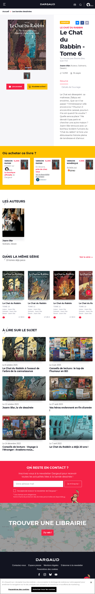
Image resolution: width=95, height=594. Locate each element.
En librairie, (41, 169)
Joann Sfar (65, 65)
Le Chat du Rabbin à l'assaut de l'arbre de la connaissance (20, 369)
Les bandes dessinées (22, 11)
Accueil (5, 11)
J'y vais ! (47, 532)
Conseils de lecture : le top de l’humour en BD (66, 369)
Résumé (64, 81)
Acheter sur (72, 169)
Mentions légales (51, 565)
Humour (65, 22)
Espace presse (34, 565)
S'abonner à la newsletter (72, 565)
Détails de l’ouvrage (71, 87)
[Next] (88, 292)
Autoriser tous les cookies (44, 591)
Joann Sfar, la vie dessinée (17, 407)
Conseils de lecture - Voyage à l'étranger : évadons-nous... (20, 448)
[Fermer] (91, 584)
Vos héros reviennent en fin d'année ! (70, 409)
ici (64, 497)
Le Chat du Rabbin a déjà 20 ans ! (68, 447)
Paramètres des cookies (47, 569)
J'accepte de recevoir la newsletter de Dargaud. (36, 491)
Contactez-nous (19, 565)
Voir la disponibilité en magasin (42, 178)
